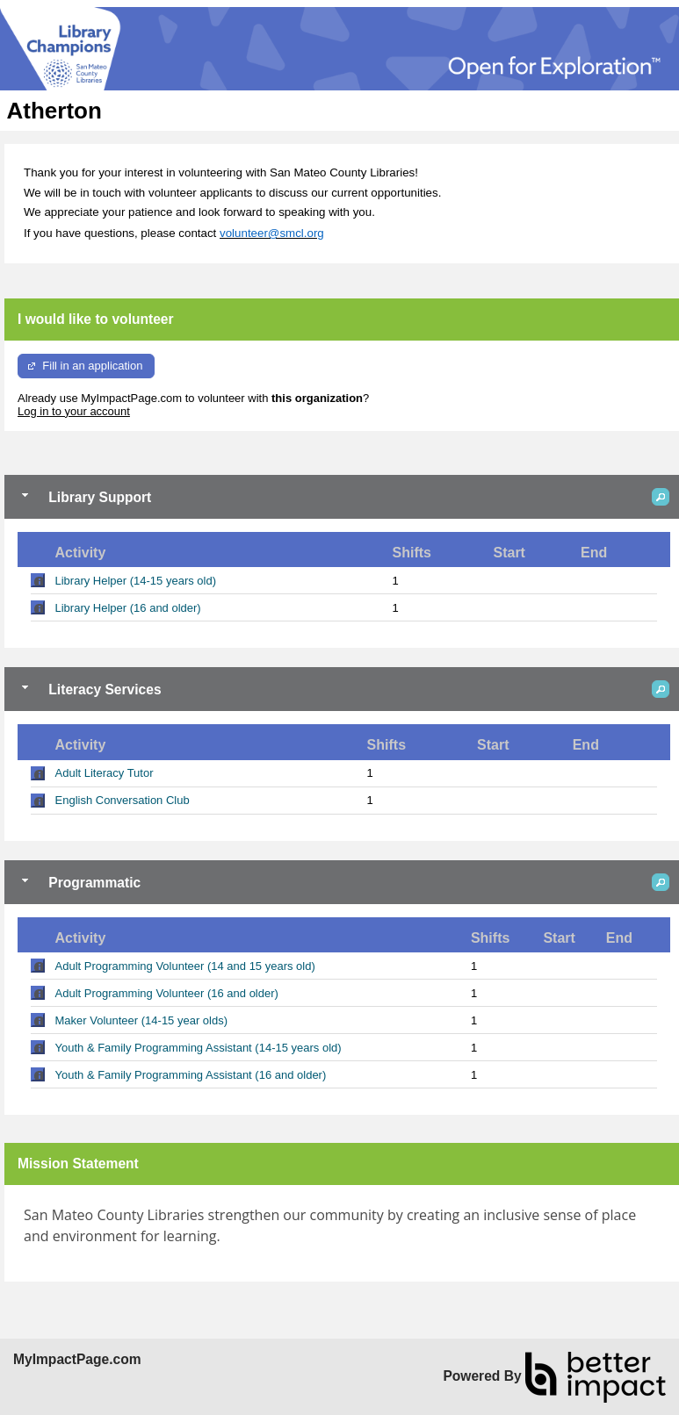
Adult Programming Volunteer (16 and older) (166, 993)
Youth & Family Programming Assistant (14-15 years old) (198, 1047)
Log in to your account (74, 411)
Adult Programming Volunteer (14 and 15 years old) (185, 966)
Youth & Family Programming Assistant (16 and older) (191, 1074)
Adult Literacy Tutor (104, 772)
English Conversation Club (122, 800)
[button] (660, 497)
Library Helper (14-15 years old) (136, 580)
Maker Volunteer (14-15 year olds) (141, 1020)
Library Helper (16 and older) (128, 607)
